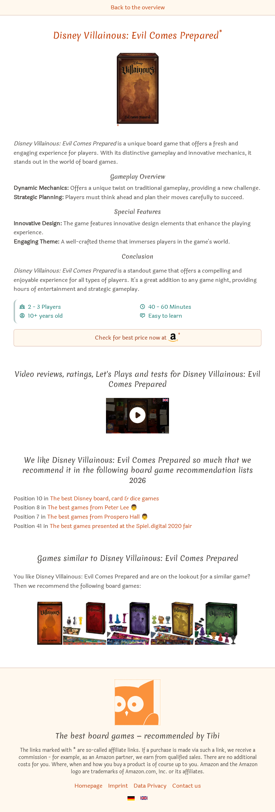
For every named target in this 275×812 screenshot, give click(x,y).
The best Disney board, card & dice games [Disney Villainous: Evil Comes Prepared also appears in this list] (104, 498)
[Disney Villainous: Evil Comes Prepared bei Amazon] (138, 93)
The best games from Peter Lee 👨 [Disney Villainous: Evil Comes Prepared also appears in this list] (93, 507)
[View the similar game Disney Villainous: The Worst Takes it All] (216, 623)
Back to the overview (138, 7)
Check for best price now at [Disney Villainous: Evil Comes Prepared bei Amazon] (137, 337)
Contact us (186, 785)
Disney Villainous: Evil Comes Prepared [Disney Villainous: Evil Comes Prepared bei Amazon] (137, 35)
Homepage (88, 785)
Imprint (118, 785)
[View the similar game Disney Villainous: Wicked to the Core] (128, 623)
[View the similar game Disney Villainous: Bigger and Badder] (50, 623)
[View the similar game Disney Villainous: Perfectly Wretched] (84, 623)
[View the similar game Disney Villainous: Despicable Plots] (172, 623)
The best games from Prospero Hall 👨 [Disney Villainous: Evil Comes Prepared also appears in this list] (97, 516)
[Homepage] (137, 702)
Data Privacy (150, 785)
